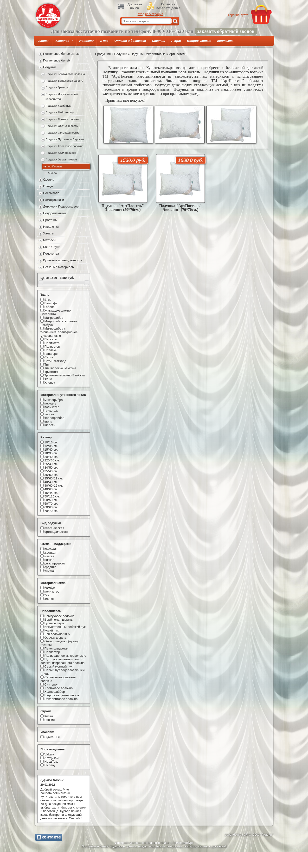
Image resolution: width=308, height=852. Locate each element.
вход (141, 14)
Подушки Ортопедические (62, 132)
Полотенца (51, 253)
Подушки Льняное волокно (62, 119)
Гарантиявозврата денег (168, 6)
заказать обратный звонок (226, 31)
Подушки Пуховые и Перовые (64, 139)
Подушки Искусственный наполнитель (61, 96)
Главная (43, 41)
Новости (86, 41)
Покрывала (51, 193)
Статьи (158, 41)
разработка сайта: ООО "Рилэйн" (249, 834)
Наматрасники (53, 200)
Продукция (103, 54)
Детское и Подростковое (61, 206)
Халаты (48, 233)
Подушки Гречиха (56, 87)
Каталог (63, 42)
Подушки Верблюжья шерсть (64, 80)
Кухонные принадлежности (62, 260)
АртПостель (55, 166)
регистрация (154, 14)
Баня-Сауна (51, 247)
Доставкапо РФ (135, 6)
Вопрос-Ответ (199, 41)
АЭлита (52, 173)
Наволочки (51, 226)
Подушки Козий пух (58, 105)
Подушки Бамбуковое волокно (65, 73)
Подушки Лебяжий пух (60, 112)
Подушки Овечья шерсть (61, 125)
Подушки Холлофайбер (60, 152)
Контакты (225, 41)
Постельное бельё (56, 60)
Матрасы (49, 240)
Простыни (50, 220)
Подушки (49, 67)
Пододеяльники (54, 213)
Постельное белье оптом (61, 53)
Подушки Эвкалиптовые (61, 159)
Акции (176, 41)
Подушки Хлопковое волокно (64, 145)
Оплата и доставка (130, 41)
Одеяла (48, 179)
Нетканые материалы (58, 267)
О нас (104, 41)
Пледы (48, 186)
